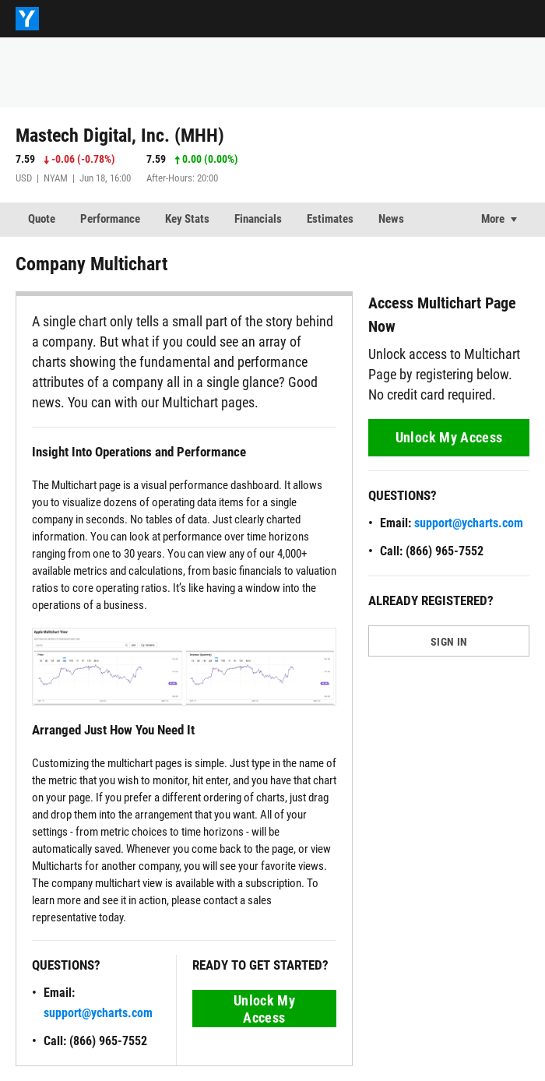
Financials (258, 219)
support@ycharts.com (98, 1012)
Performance (110, 219)
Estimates (330, 219)
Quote (41, 219)
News (391, 219)
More (493, 219)
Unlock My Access (264, 1009)
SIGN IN (449, 642)
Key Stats (187, 219)
